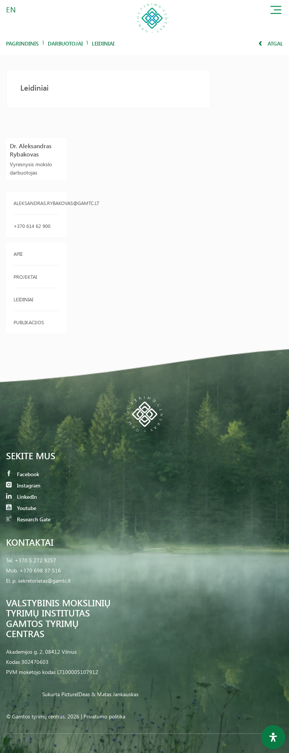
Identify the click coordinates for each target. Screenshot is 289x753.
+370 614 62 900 (32, 226)
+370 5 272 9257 (35, 560)
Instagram (23, 485)
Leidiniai (23, 299)
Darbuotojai (65, 43)
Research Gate (28, 519)
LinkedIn (21, 496)
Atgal (271, 43)
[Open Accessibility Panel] (273, 737)
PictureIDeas (75, 694)
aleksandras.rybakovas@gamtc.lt (36, 203)
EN (11, 9)
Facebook (22, 474)
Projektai (25, 276)
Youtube (21, 508)
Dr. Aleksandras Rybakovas (31, 150)
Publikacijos (29, 322)
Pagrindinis (22, 43)
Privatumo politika (104, 716)
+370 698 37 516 (40, 570)
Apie (18, 253)
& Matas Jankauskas (114, 694)
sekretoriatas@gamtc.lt (44, 580)
